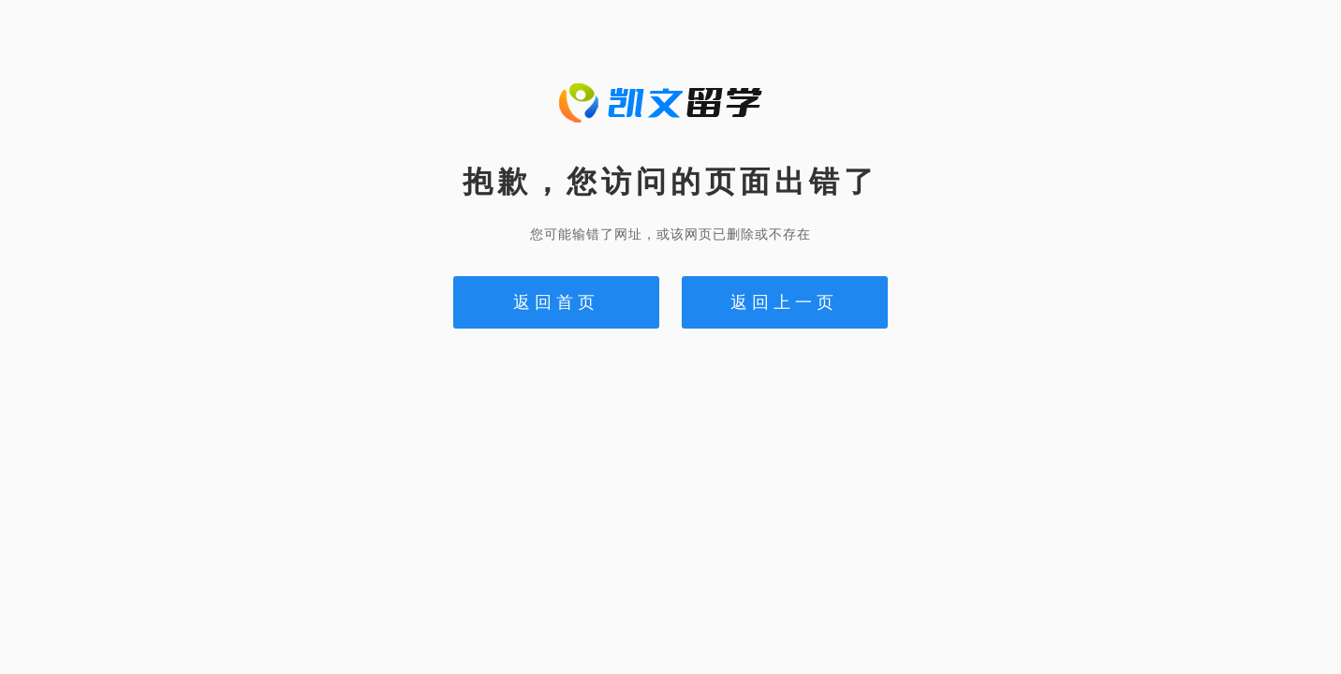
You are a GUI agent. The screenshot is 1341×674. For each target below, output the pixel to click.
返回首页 (556, 302)
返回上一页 (784, 302)
